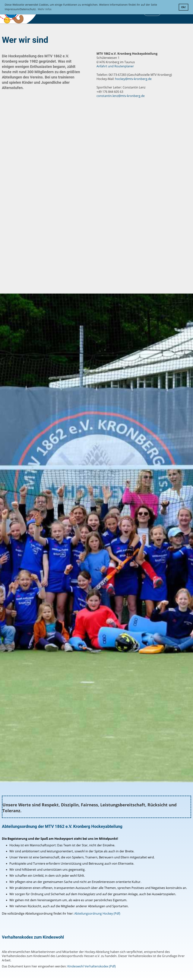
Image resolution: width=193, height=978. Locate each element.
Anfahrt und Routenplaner (115, 66)
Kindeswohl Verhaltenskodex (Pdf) (91, 966)
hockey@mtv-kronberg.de (133, 79)
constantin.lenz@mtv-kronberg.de (120, 96)
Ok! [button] (183, 7)
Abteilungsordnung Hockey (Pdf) (97, 913)
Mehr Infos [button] (45, 9)
